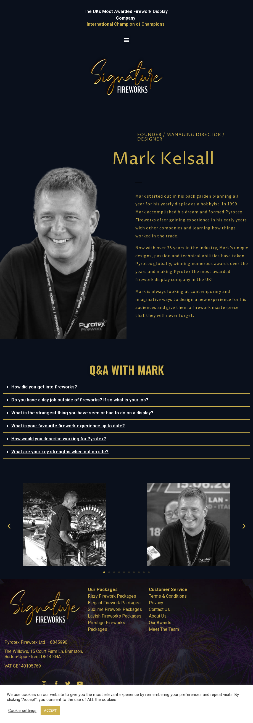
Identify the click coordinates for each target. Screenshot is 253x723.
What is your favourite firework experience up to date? (68, 425)
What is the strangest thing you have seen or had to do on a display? (82, 412)
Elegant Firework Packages (114, 602)
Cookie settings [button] (22, 710)
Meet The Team (164, 629)
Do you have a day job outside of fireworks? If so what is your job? (79, 399)
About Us (158, 616)
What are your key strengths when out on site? (60, 451)
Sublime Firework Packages (115, 609)
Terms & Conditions (168, 596)
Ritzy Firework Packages (112, 596)
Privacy (156, 602)
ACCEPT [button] (50, 710)
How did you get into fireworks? (44, 387)
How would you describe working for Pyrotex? (58, 438)
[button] (126, 39)
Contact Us (159, 609)
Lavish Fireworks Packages (114, 616)
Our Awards (160, 622)
